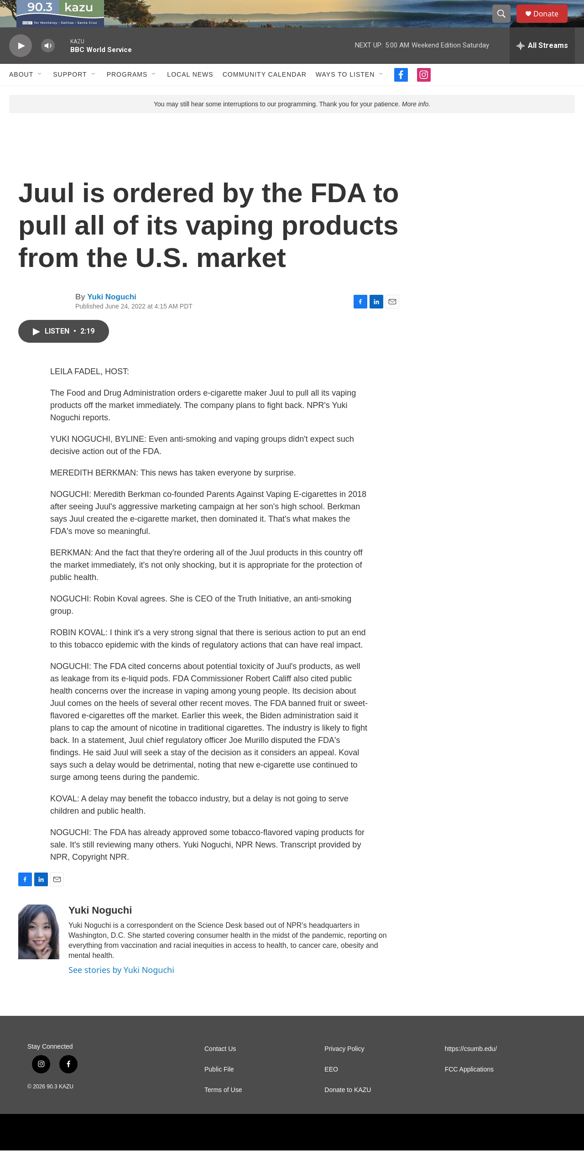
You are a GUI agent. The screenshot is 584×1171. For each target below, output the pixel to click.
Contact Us (220, 1069)
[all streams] (542, 66)
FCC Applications (469, 1090)
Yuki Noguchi (111, 317)
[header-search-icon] (505, 24)
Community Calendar (265, 95)
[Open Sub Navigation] (40, 95)
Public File (219, 1090)
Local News (190, 95)
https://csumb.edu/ (471, 1069)
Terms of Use (223, 1110)
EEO (331, 1090)
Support (70, 95)
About (21, 95)
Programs (127, 95)
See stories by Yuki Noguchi (121, 990)
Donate (551, 24)
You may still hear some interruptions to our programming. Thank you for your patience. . (292, 124)
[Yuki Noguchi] (38, 952)
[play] (20, 66)
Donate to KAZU (347, 1110)
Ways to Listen (345, 95)
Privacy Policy (344, 1069)
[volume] (48, 66)
